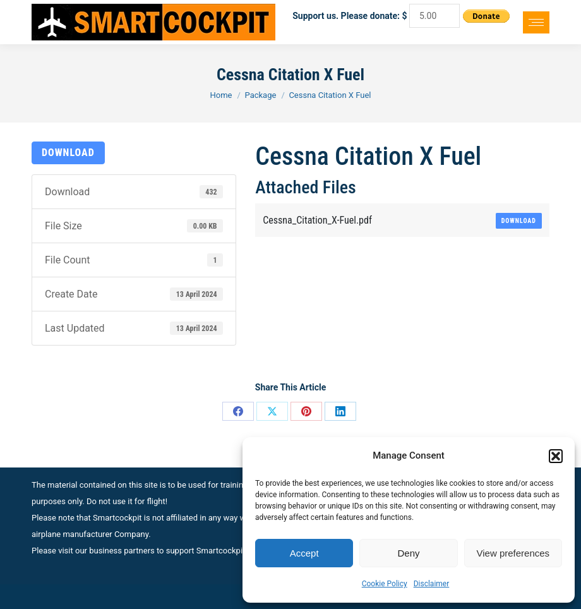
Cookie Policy (384, 583)
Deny (408, 553)
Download (68, 153)
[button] (555, 456)
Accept (304, 553)
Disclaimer (432, 583)
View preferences (513, 553)
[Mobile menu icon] (536, 22)
